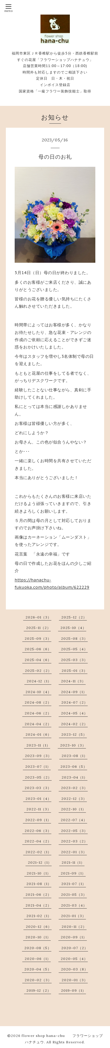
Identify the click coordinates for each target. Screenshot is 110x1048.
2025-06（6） (38, 649)
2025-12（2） (74, 617)
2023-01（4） (38, 798)
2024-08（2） (38, 702)
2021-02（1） (38, 916)
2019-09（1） (73, 990)
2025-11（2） (38, 627)
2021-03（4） (74, 905)
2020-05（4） (74, 958)
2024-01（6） (38, 734)
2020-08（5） (37, 948)
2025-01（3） (74, 670)
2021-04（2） (38, 905)
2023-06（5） (73, 766)
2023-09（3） (38, 755)
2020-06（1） (38, 958)
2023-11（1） (38, 745)
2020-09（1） (74, 937)
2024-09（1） (74, 692)
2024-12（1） (39, 681)
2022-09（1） (38, 820)
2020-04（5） (37, 969)
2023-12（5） (74, 734)
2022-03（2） (74, 841)
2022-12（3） (74, 798)
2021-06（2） (38, 894)
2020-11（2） (74, 926)
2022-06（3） (38, 830)
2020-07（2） (74, 948)
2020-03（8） (74, 969)
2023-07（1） (38, 766)
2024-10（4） (38, 692)
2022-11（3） (38, 809)
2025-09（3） (38, 638)
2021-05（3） (74, 894)
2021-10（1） (39, 873)
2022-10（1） (73, 809)
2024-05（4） (74, 713)
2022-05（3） (74, 830)
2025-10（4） (73, 627)
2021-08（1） (38, 883)
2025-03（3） (74, 660)
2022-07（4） (74, 820)
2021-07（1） (73, 883)
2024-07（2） (74, 702)
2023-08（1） (74, 755)
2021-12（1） (40, 862)
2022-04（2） (38, 841)
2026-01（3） (38, 617)
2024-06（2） (38, 713)
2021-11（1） (73, 862)
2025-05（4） (74, 649)
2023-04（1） (74, 777)
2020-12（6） (39, 926)
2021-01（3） (73, 916)
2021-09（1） (73, 873)
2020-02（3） (38, 980)
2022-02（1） (38, 852)
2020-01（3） (75, 980)
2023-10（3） (73, 745)
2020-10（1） (38, 937)
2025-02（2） (38, 670)
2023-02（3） (74, 788)
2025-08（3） (74, 638)
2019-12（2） (38, 990)
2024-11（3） (73, 681)
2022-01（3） (74, 852)
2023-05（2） (38, 777)
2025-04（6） (38, 660)
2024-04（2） (38, 724)
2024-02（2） (74, 724)
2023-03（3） (38, 788)
